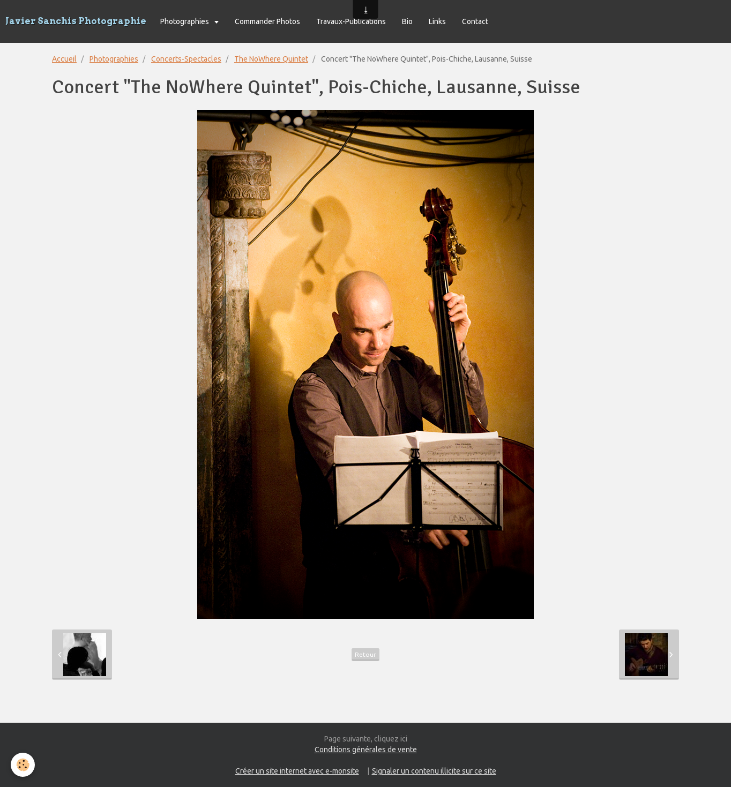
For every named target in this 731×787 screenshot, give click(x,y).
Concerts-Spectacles (186, 59)
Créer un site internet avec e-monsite (297, 771)
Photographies (185, 21)
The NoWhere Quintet (271, 59)
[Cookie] (23, 765)
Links (437, 21)
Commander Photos (267, 21)
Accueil (64, 59)
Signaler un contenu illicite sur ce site (434, 771)
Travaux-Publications (351, 21)
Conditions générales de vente (366, 749)
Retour (365, 654)
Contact (475, 21)
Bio (407, 21)
